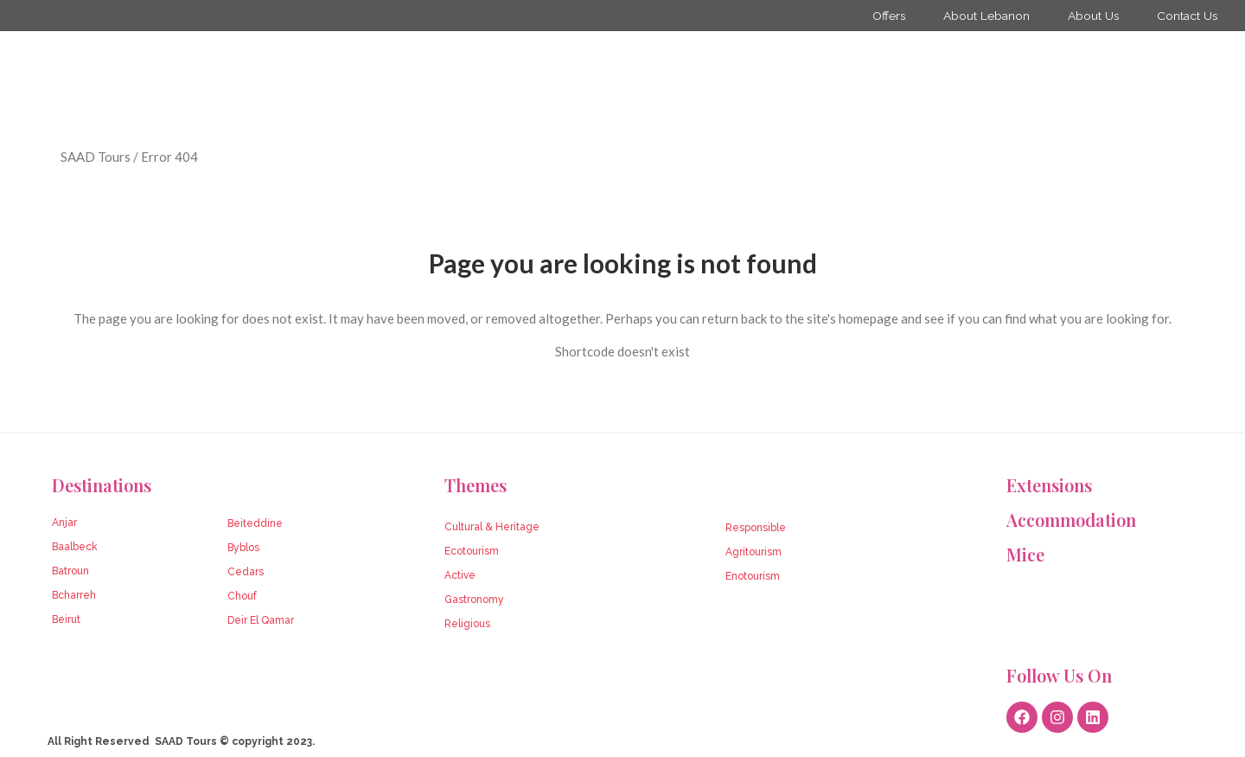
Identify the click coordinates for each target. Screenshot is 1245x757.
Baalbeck (75, 547)
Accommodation (1071, 519)
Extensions (1049, 485)
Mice (1025, 554)
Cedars (245, 572)
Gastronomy (474, 599)
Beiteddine (255, 523)
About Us (1089, 15)
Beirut (66, 619)
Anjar (64, 522)
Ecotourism (471, 551)
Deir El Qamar (260, 620)
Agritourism (753, 552)
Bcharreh (74, 595)
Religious (467, 624)
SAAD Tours (96, 156)
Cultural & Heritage (492, 527)
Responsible (755, 528)
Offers (880, 15)
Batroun (70, 571)
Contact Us (1185, 15)
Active (460, 575)
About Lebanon (980, 15)
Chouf (242, 596)
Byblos (243, 548)
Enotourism (752, 576)
